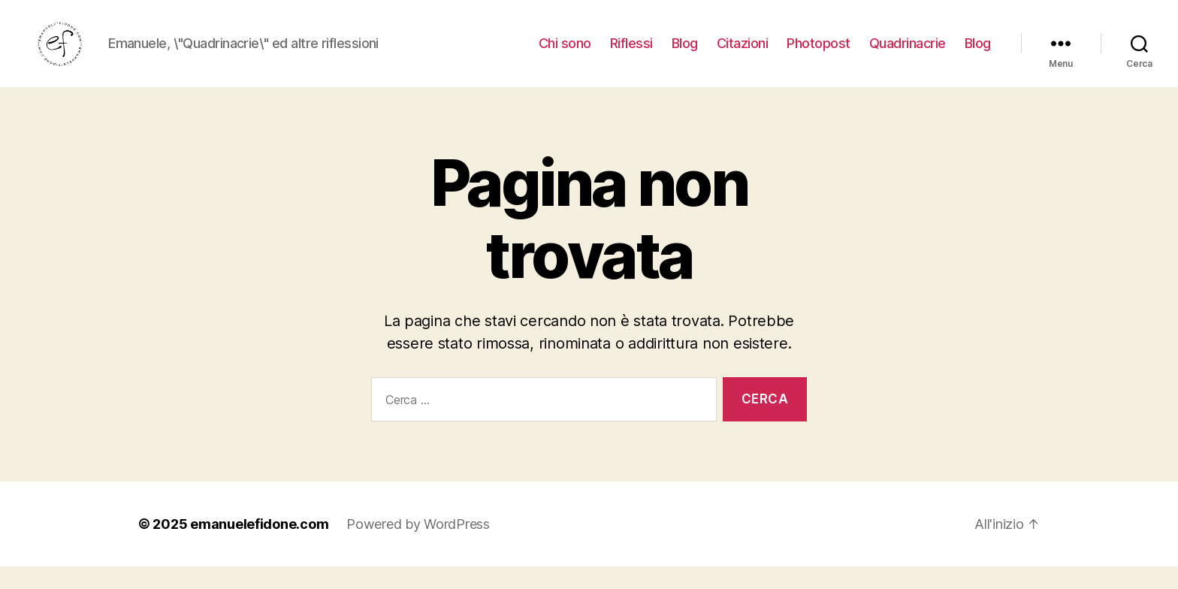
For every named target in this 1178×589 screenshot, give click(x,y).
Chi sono (565, 54)
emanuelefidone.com (259, 546)
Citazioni (743, 54)
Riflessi (631, 54)
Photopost (818, 54)
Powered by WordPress (418, 546)
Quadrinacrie (907, 54)
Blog (685, 54)
